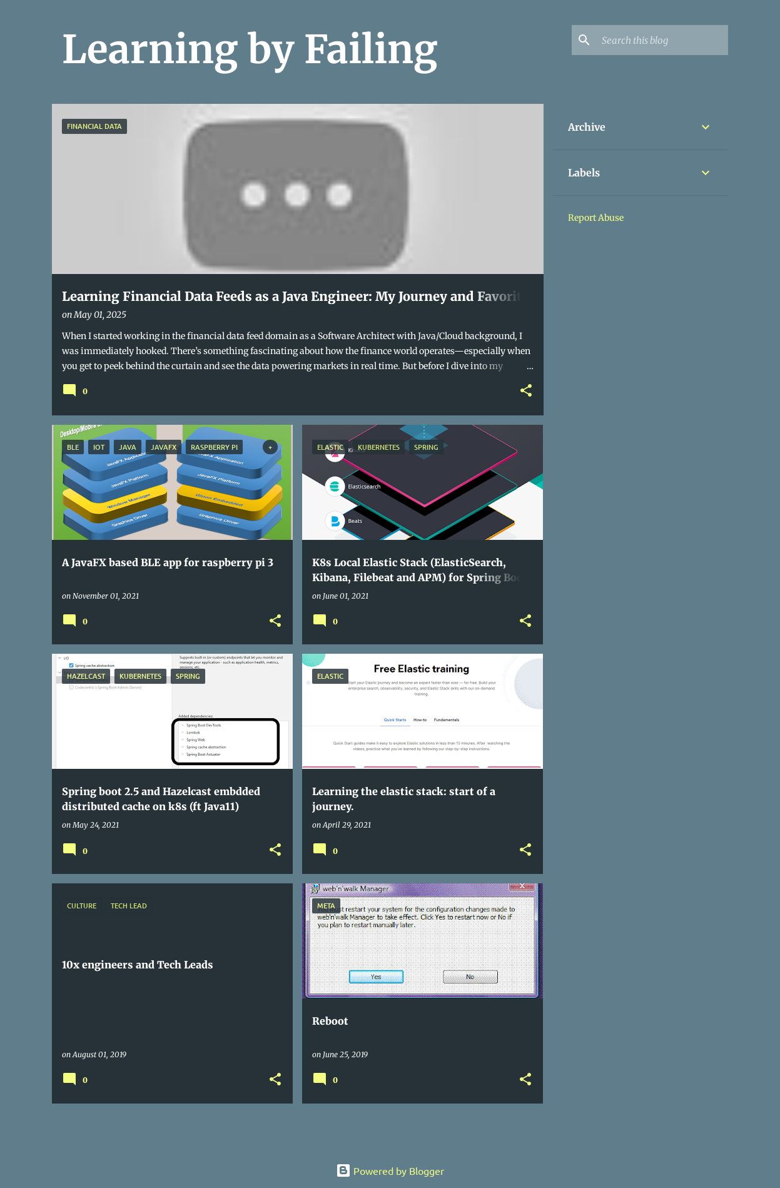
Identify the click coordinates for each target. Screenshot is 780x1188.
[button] (526, 391)
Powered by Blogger (390, 1170)
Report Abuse (596, 217)
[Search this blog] (662, 40)
